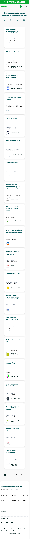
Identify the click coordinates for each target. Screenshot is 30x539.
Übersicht (14, 511)
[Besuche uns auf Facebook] (12, 522)
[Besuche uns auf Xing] (27, 522)
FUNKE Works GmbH (16, 533)
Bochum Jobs (15, 492)
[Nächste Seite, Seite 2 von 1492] (24, 475)
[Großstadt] (24, 21)
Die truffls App (14, 518)
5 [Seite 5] (16, 474)
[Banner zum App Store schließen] (5, 2)
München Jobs (4, 497)
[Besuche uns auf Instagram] (2, 522)
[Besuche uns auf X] (22, 522)
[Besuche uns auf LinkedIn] (7, 522)
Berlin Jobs (3, 492)
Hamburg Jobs (4, 495)
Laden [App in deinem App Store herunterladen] (23, 1)
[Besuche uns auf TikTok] (17, 522)
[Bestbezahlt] (10, 21)
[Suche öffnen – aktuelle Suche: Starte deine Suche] (21, 6)
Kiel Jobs (14, 495)
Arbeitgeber (14, 514)
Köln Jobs (3, 500)
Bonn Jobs (14, 497)
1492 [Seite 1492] (21, 474)
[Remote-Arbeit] (17, 21)
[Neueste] (4, 21)
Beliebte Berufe (14, 489)
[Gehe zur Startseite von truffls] (4, 6)
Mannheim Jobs (15, 500)
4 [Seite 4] (13, 474)
